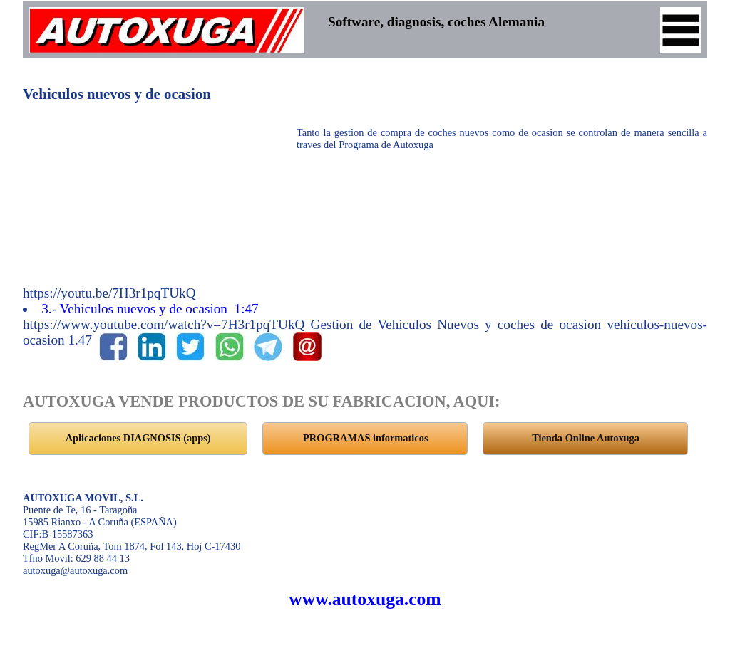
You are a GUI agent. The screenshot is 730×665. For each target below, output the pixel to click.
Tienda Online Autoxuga (585, 438)
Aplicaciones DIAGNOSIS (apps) (138, 438)
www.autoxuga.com (365, 599)
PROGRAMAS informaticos (365, 438)
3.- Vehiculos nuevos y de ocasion (151, 308)
